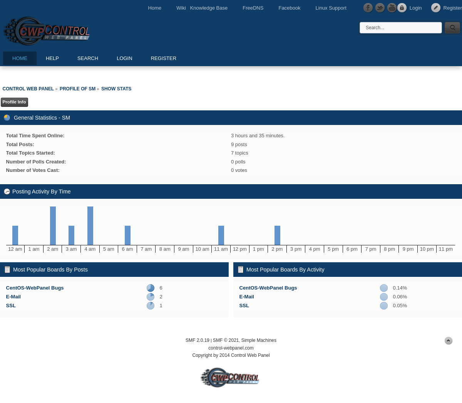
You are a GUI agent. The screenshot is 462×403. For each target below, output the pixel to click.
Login (416, 8)
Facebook (289, 8)
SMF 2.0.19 (197, 340)
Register (453, 8)
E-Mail (13, 297)
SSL (11, 305)
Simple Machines (258, 340)
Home (155, 8)
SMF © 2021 (226, 340)
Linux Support (331, 8)
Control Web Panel (63, 30)
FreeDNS (253, 8)
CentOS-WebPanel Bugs (35, 288)
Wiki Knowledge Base (202, 8)
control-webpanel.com (230, 348)
